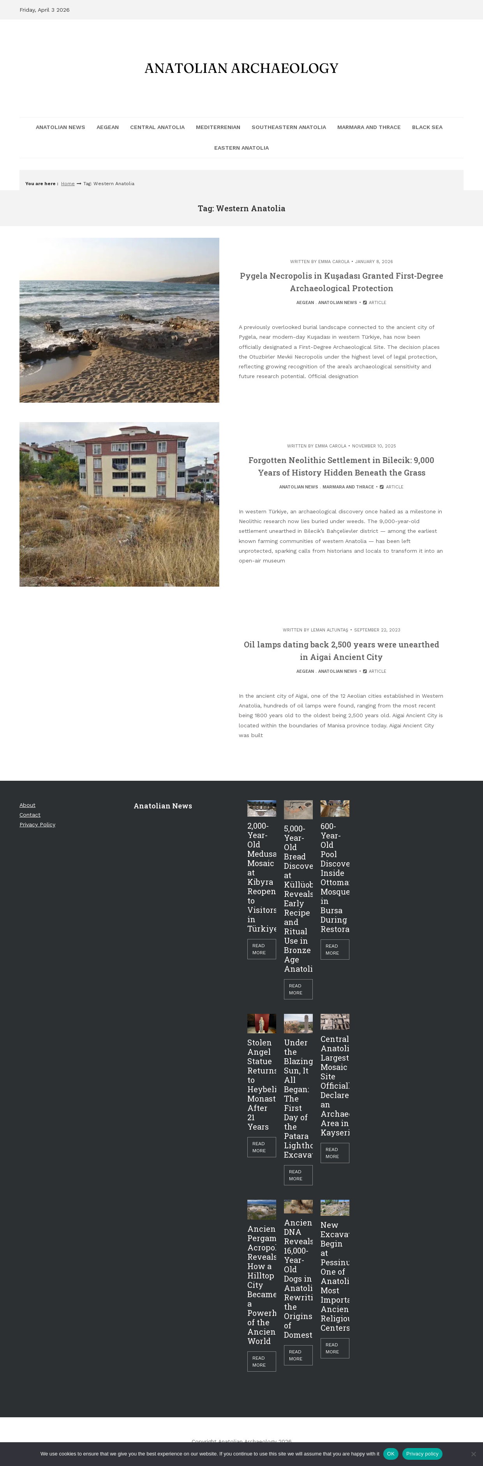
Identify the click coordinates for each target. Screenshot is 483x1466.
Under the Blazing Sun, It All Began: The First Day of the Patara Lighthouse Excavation (298, 1098)
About (27, 805)
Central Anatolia (157, 127)
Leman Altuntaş (329, 630)
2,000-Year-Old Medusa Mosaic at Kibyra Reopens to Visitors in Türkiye (261, 877)
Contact (30, 815)
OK (391, 1454)
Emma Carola (333, 261)
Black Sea (427, 127)
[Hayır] (473, 1454)
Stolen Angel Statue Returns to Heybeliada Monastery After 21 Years (261, 1084)
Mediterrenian (218, 127)
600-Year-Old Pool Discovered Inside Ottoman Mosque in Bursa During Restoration (335, 877)
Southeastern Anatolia (289, 127)
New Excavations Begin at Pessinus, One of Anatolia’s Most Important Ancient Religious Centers (335, 1276)
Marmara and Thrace (369, 127)
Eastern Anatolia (241, 148)
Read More (259, 949)
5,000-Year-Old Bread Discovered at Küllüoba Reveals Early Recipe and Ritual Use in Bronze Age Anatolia (298, 898)
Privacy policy (422, 1454)
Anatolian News (60, 127)
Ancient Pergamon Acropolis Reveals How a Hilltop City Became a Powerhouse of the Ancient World (261, 1285)
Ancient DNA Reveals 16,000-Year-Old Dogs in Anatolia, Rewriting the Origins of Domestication (298, 1278)
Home (68, 183)
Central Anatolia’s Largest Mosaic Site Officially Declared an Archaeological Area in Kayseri (335, 1085)
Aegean (108, 127)
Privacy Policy (37, 824)
